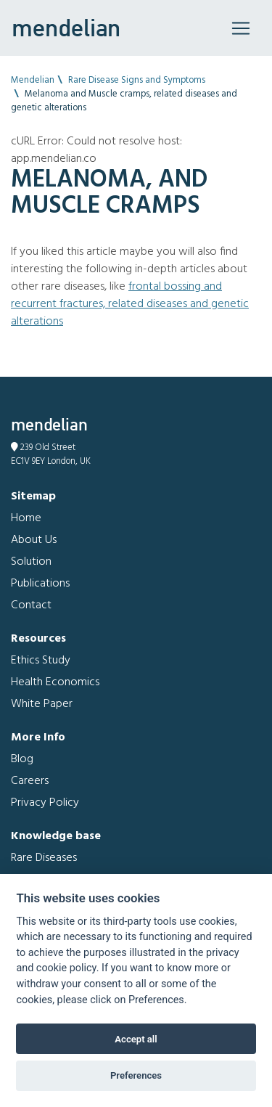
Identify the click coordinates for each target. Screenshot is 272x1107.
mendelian (66, 27)
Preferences (136, 1075)
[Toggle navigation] (240, 28)
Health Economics (55, 682)
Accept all (136, 1039)
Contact (31, 605)
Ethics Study (40, 660)
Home (26, 518)
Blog (22, 759)
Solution (31, 561)
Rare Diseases (44, 858)
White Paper (42, 704)
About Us (34, 540)
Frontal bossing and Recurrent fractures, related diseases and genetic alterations (130, 304)
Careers (30, 781)
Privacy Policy (45, 802)
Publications (40, 583)
